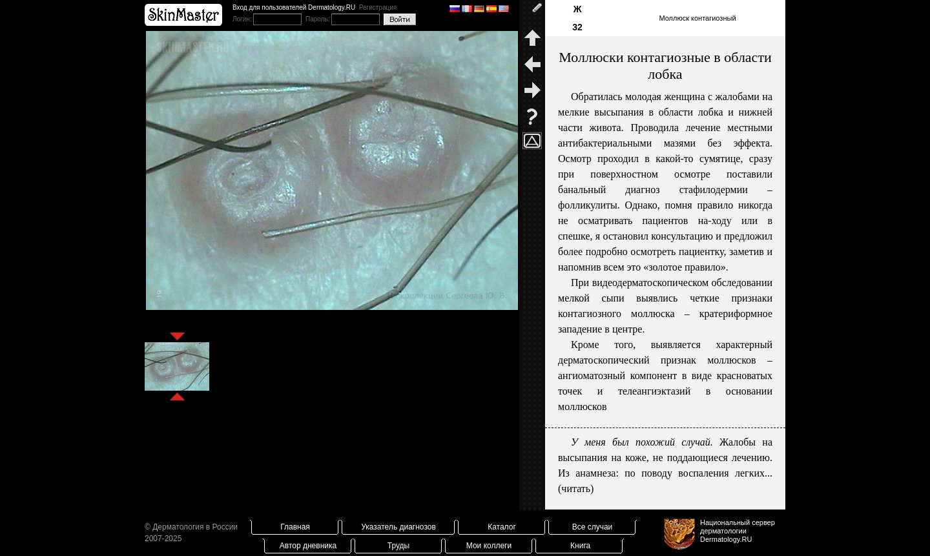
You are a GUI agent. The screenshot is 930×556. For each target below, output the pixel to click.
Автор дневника (308, 545)
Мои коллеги (489, 545)
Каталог (502, 526)
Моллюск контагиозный (697, 18)
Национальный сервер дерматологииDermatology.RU (737, 531)
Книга (580, 545)
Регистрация (378, 7)
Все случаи (592, 526)
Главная (295, 526)
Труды (398, 545)
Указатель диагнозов (398, 526)
